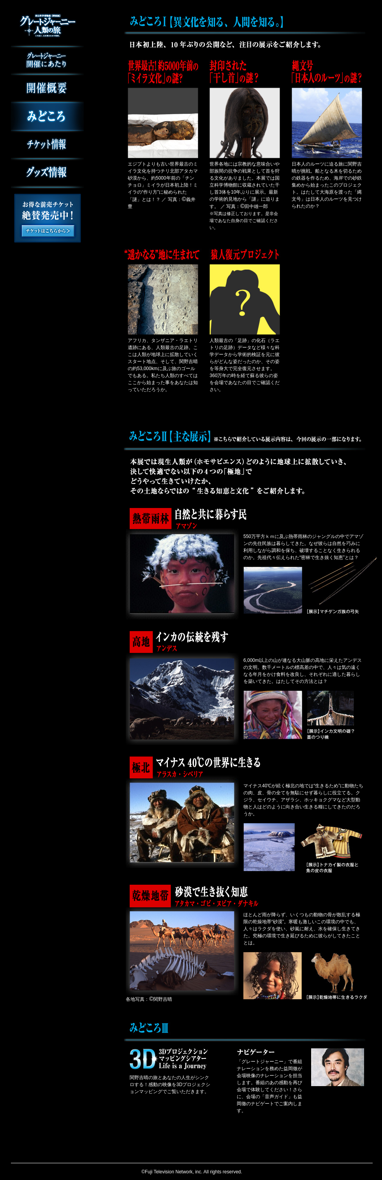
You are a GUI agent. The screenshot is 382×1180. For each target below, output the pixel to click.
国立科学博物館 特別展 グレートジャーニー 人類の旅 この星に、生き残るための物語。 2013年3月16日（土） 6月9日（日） (47, 26)
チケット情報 (47, 145)
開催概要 (47, 88)
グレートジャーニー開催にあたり (47, 60)
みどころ (47, 116)
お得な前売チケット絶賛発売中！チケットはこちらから (47, 218)
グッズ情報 (47, 174)
